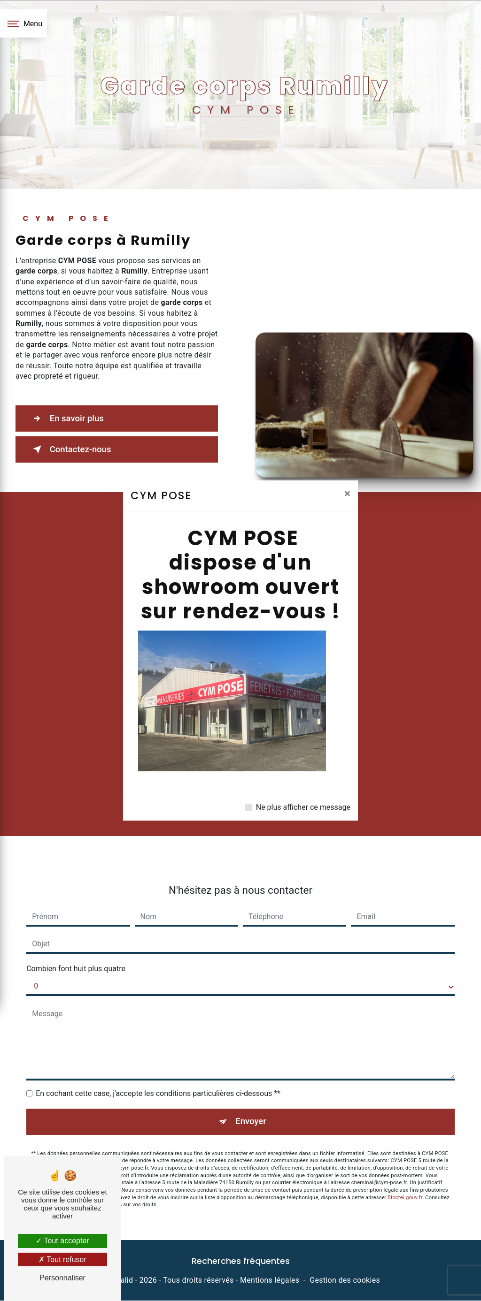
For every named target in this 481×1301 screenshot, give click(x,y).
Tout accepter (62, 1241)
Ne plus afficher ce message (303, 807)
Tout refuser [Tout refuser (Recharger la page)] (62, 1259)
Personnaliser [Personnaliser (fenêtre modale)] (62, 1278)
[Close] (347, 493)
